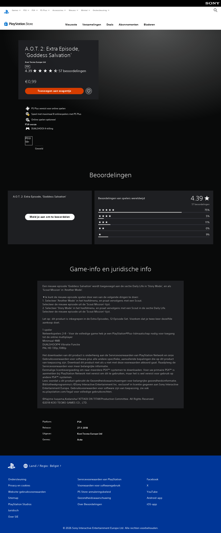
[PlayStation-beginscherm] (6, 10)
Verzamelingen (91, 21)
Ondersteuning (100, 10)
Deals (110, 21)
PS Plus (43, 10)
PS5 (25, 10)
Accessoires (57, 10)
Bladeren (149, 21)
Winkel (84, 10)
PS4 (33, 10)
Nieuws (72, 10)
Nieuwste (71, 21)
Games (15, 10)
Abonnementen (128, 21)
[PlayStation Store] (19, 20)
